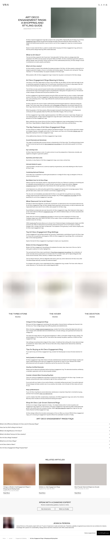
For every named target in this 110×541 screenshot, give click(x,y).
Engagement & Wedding (21, 538)
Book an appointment (90, 533)
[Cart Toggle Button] (106, 5)
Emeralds (56, 105)
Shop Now (18, 316)
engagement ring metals (70, 195)
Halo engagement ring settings (52, 144)
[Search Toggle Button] (99, 5)
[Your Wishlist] (104, 5)
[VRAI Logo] (6, 5)
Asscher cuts (76, 131)
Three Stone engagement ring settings (61, 252)
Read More (6, 493)
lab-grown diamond (61, 408)
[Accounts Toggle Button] (101, 5)
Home (4, 538)
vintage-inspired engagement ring (44, 329)
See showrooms (46, 509)
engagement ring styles (46, 216)
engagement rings (31, 41)
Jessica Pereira (27, 28)
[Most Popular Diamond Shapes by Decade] (91, 475)
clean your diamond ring (46, 393)
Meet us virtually (64, 509)
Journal (10, 538)
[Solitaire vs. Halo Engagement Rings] (55, 475)
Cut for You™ (33, 223)
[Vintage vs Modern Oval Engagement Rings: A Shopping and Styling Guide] (19, 475)
